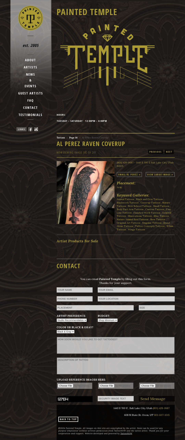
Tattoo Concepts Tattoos (150, 226)
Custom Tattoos (154, 209)
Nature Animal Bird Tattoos (132, 219)
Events (30, 86)
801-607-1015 (162, 415)
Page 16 (73, 137)
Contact (30, 107)
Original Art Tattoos (128, 222)
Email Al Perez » (129, 174)
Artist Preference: (71, 315)
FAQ (30, 100)
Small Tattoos (161, 206)
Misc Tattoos (161, 216)
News (30, 74)
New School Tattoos (139, 206)
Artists (30, 67)
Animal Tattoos (125, 199)
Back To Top (68, 419)
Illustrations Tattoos (140, 216)
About (30, 60)
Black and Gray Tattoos (149, 199)
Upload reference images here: (81, 379)
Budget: (104, 315)
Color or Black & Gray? (75, 327)
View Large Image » (160, 174)
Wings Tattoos (136, 229)
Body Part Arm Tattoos (130, 209)
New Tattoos (157, 219)
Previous (155, 151)
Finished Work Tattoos (146, 212)
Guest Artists (30, 93)
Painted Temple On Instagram (36, 129)
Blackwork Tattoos (128, 202)
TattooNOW (126, 433)
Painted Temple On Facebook (30, 129)
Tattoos (61, 137)
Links (21, 129)
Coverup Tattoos (150, 202)
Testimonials (30, 114)
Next (169, 151)
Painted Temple (87, 12)
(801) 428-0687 (161, 408)
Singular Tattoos (152, 222)
